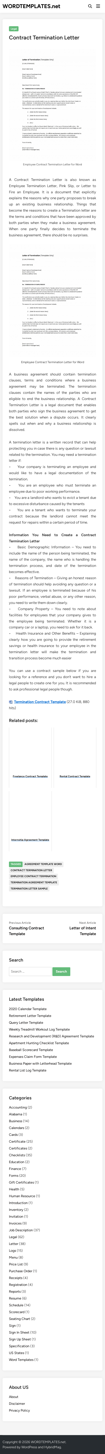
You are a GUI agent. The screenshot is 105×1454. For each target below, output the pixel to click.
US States (16, 1353)
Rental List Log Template (27, 1070)
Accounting (18, 1107)
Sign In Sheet (19, 1332)
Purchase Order (20, 1271)
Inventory (16, 1210)
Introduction (18, 1203)
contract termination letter (31, 870)
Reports (15, 1291)
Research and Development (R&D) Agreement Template (51, 1036)
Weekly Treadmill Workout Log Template (39, 1029)
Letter (13, 1244)
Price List (16, 1264)
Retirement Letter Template (30, 1016)
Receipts (15, 1278)
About (13, 1397)
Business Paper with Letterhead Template (40, 1063)
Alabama (15, 1114)
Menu (13, 1257)
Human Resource (22, 1196)
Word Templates (21, 1360)
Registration (18, 1285)
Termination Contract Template (40, 702)
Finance (15, 1169)
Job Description (21, 1230)
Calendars (16, 1128)
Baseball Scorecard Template (31, 1050)
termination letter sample (29, 888)
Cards (13, 1135)
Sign (12, 1326)
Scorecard (16, 1312)
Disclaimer (17, 1404)
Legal (14, 28)
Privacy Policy (19, 1410)
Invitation (16, 1216)
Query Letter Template (26, 1023)
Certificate (17, 1141)
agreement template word (43, 864)
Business (15, 1121)
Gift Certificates (21, 1182)
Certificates (18, 1148)
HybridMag (52, 1447)
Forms (13, 1176)
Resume (15, 1298)
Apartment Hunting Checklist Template (39, 1043)
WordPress (29, 1447)
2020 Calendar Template (28, 1009)
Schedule (16, 1305)
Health (14, 1189)
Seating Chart (19, 1319)
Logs (12, 1251)
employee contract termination (33, 876)
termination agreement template (34, 882)
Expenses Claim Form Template (33, 1057)
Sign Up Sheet (20, 1339)
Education (16, 1162)
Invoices (15, 1223)
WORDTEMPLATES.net (31, 6)
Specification (19, 1346)
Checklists (17, 1155)
